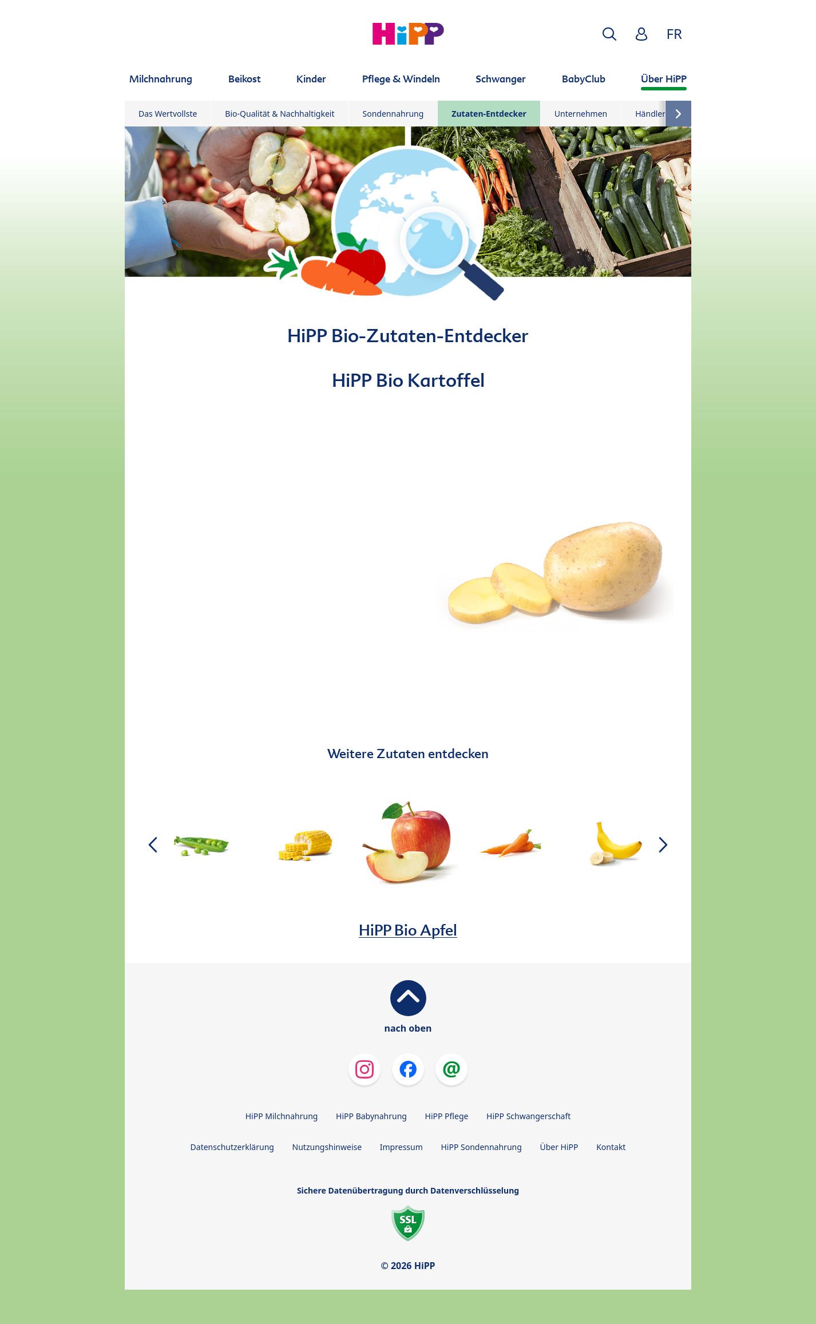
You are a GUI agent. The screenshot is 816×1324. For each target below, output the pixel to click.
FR (674, 33)
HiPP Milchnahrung (281, 1116)
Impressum (401, 1146)
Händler (650, 113)
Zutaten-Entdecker (488, 113)
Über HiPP (559, 1146)
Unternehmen (580, 113)
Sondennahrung (393, 113)
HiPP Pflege (447, 1116)
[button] (609, 34)
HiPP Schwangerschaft (528, 1116)
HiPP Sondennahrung (481, 1146)
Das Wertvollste (167, 113)
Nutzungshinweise (327, 1146)
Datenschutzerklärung (232, 1146)
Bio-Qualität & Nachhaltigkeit (279, 113)
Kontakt (610, 1146)
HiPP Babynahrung (371, 1116)
